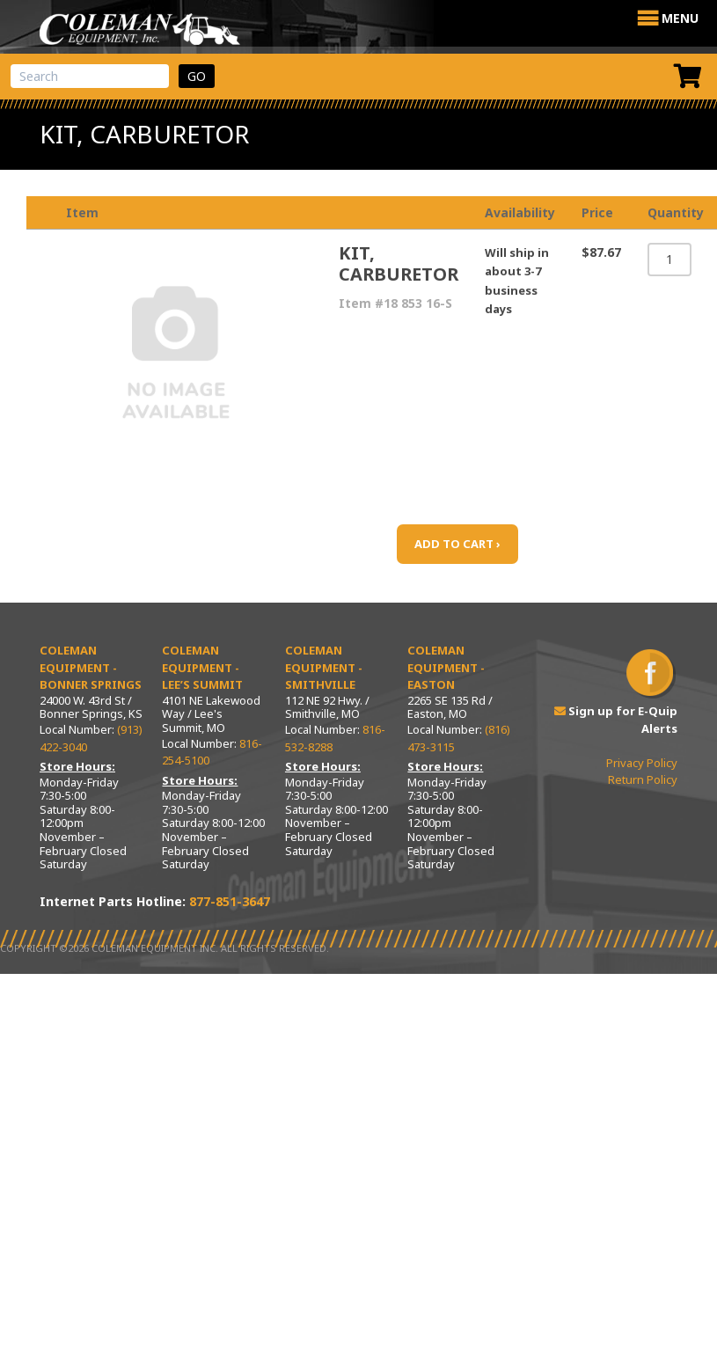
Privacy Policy (641, 763)
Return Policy (642, 779)
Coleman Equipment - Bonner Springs (91, 667)
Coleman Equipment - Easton (446, 667)
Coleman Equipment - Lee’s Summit (202, 667)
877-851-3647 (229, 901)
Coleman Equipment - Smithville (323, 667)
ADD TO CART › (457, 544)
